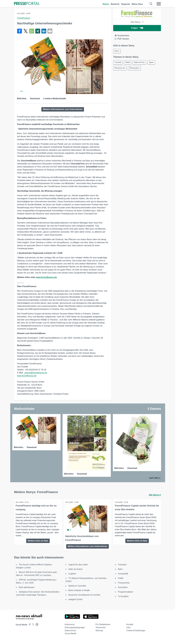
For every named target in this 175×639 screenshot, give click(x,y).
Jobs (128, 627)
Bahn (120, 568)
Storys (106, 4)
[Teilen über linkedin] (43, 31)
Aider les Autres (75, 568)
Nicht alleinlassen (27, 587)
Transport (122, 564)
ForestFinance (23, 18)
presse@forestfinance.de (35, 373)
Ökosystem (136, 69)
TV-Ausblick (123, 596)
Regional (125, 4)
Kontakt (129, 624)
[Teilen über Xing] (37, 31)
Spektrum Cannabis (77, 585)
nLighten (72, 573)
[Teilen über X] (25, 31)
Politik (120, 578)
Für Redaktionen (102, 624)
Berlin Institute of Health (79, 590)
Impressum (70, 624)
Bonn (117, 51)
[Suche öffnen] (151, 4)
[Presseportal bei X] (32, 624)
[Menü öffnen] (158, 4)
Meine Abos (137, 4)
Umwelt (118, 63)
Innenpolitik (123, 573)
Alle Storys (137, 22)
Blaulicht (115, 4)
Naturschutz (141, 63)
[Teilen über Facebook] (19, 31)
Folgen (137, 28)
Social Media (70, 633)
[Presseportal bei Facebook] (29, 624)
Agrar (153, 63)
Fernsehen (123, 587)
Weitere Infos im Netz (38, 540)
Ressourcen (120, 69)
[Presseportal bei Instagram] (36, 624)
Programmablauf (125, 591)
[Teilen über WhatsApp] (31, 31)
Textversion (100, 627)
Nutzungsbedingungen (75, 627)
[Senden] (49, 31)
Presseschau (124, 582)
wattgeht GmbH (75, 599)
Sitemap (99, 630)
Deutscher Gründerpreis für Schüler (84, 594)
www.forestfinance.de (46, 277)
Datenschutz (70, 630)
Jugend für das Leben (78, 564)
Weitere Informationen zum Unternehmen (63, 109)
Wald (129, 63)
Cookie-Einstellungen (135, 630)
